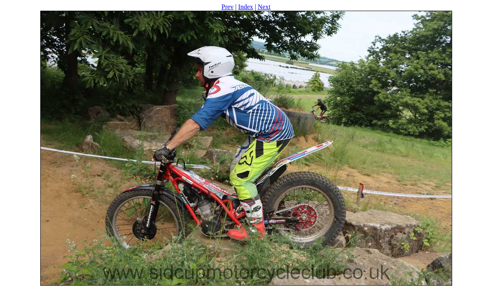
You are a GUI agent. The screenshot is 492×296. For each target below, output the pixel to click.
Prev (227, 6)
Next (264, 6)
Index (245, 6)
